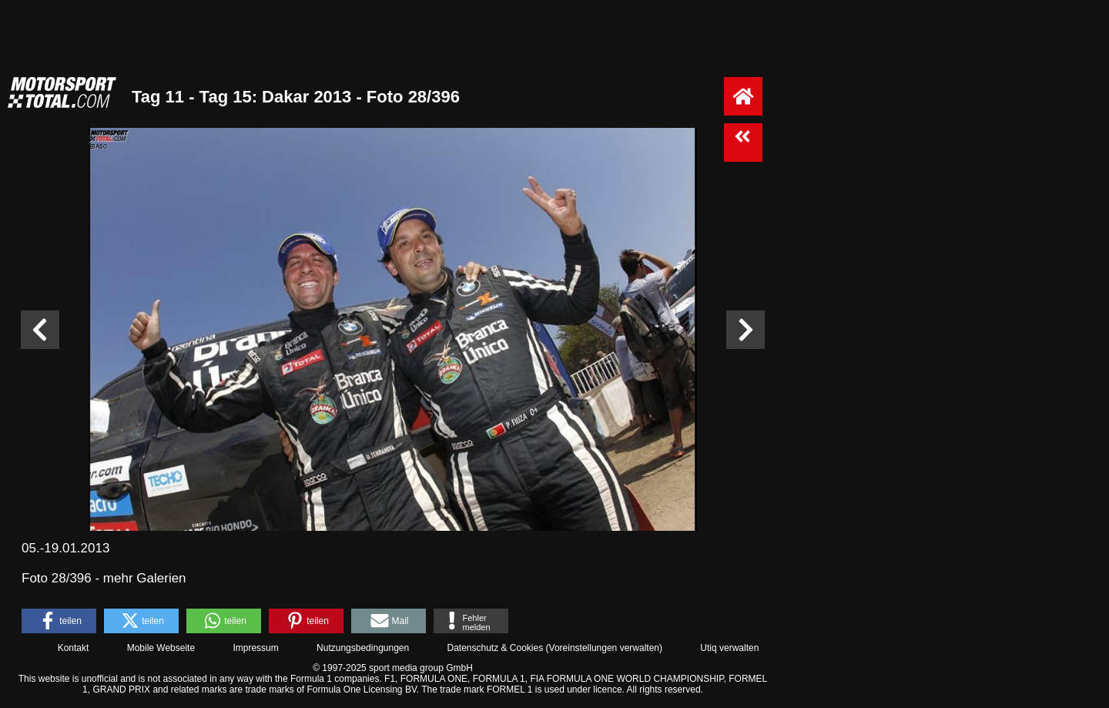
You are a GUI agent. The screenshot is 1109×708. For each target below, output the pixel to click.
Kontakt (73, 648)
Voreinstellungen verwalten (604, 648)
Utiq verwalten (729, 648)
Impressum (255, 648)
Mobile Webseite (161, 648)
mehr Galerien (144, 578)
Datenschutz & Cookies (495, 648)
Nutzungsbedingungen (363, 648)
